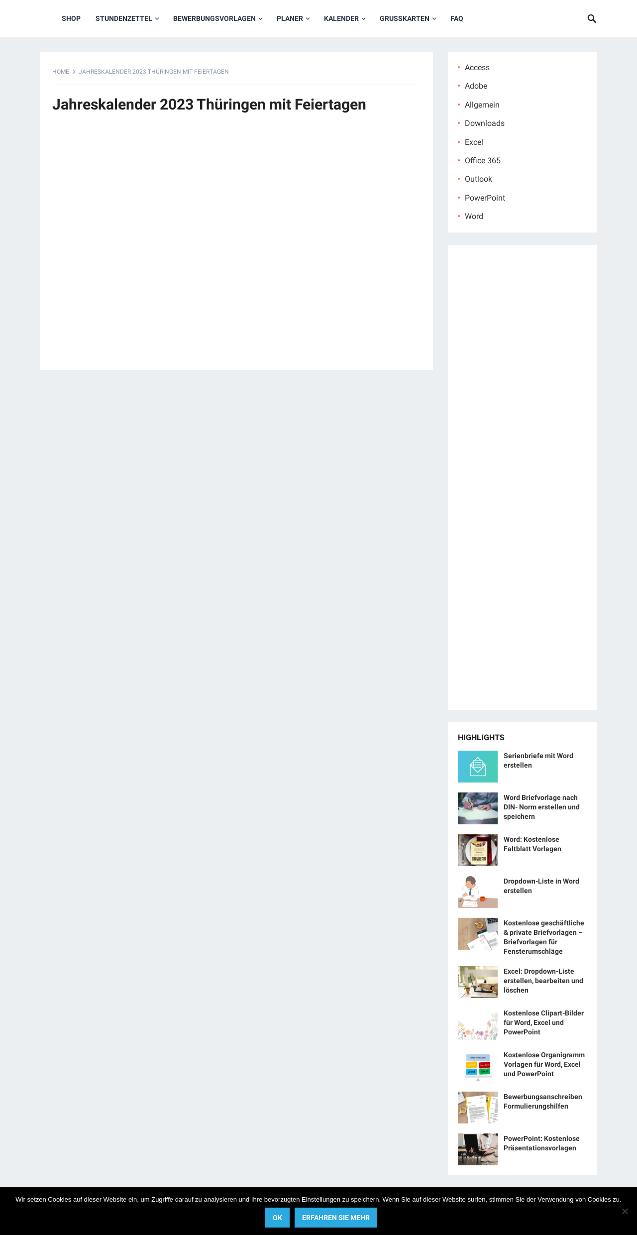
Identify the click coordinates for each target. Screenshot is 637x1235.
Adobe (476, 86)
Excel (474, 142)
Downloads (485, 123)
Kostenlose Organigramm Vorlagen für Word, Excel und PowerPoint (544, 1064)
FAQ (456, 18)
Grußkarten (404, 18)
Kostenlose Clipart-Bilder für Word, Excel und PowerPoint (544, 1022)
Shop (71, 18)
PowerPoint (485, 198)
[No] (625, 1211)
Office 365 (483, 160)
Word (474, 216)
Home (60, 71)
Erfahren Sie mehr (336, 1218)
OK (277, 1218)
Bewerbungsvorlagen (214, 18)
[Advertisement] (236, 246)
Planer (290, 18)
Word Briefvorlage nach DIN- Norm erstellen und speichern (542, 806)
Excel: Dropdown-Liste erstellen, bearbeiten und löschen (543, 980)
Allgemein (482, 105)
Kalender (341, 18)
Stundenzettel (124, 18)
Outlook (478, 179)
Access (477, 67)
